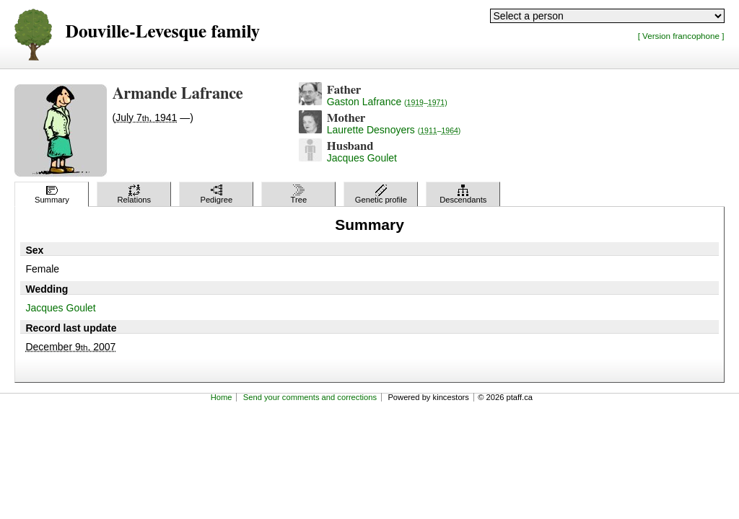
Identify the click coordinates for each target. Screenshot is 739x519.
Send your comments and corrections (310, 397)
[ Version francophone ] (681, 35)
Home (221, 397)
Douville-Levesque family (162, 32)
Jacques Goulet (362, 158)
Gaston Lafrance (387, 101)
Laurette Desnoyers (394, 130)
